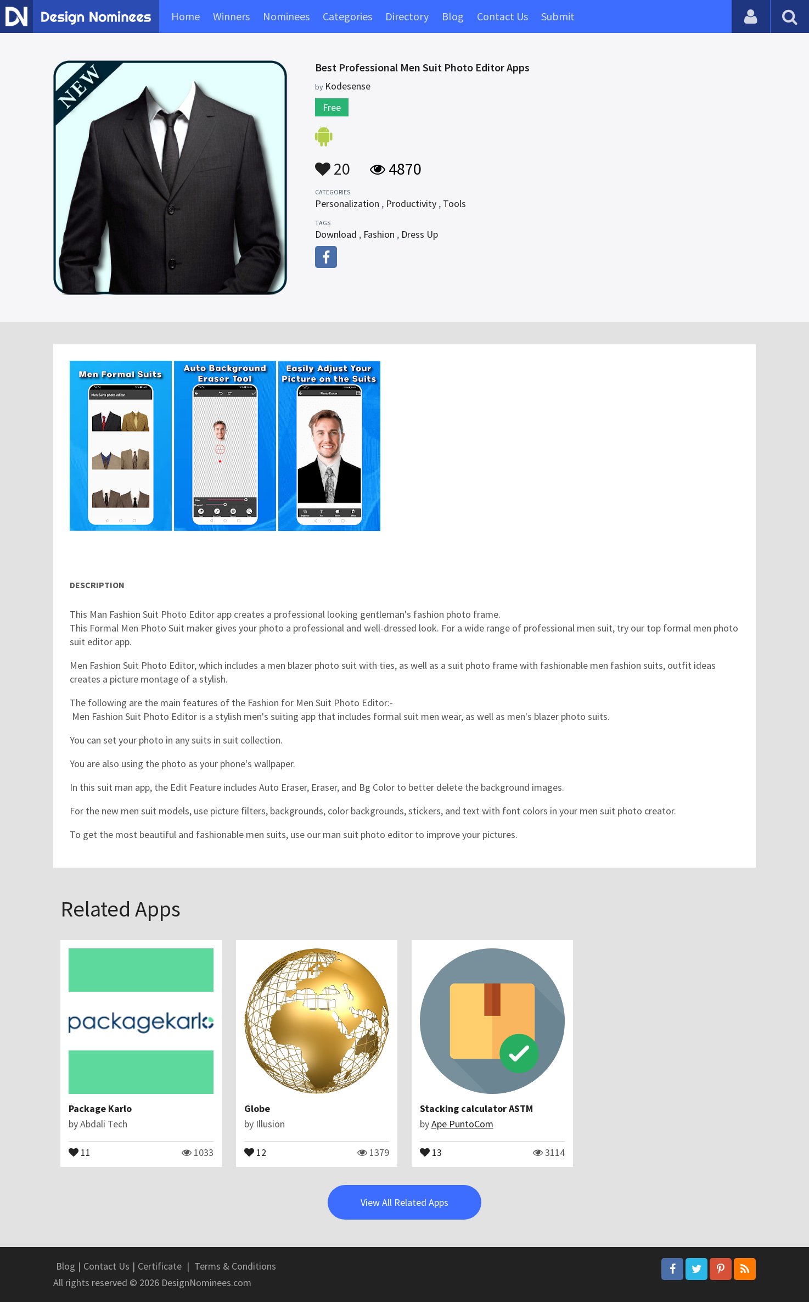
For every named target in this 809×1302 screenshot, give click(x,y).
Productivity (411, 203)
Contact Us (502, 16)
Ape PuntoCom (462, 1123)
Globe (257, 1108)
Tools (454, 203)
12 (255, 1151)
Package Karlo (100, 1108)
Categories (347, 16)
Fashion (379, 234)
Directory (407, 16)
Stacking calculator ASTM (476, 1108)
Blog (453, 16)
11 (80, 1151)
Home (185, 16)
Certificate (160, 1266)
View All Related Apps (404, 1202)
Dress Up (419, 234)
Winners (231, 16)
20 (332, 163)
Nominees (286, 16)
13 (431, 1151)
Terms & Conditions (235, 1266)
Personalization (347, 203)
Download (336, 234)
